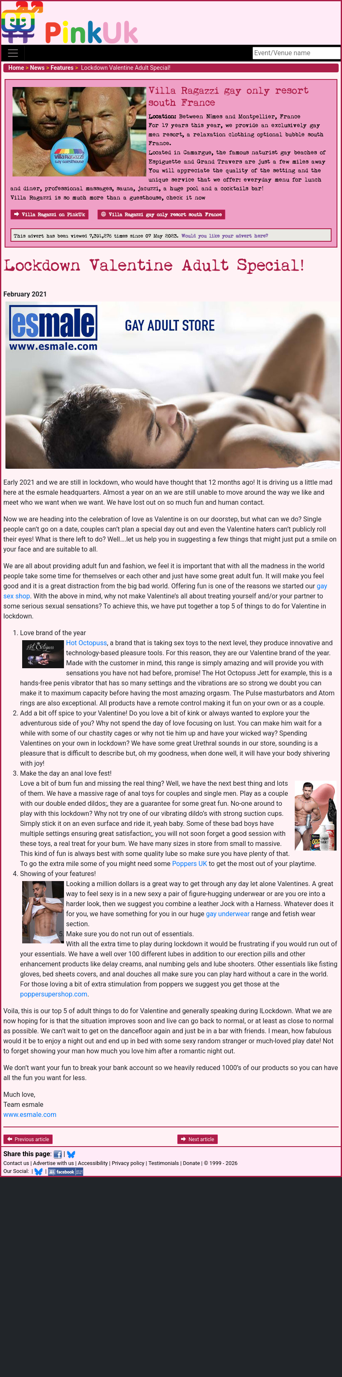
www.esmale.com (29, 1115)
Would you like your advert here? (224, 236)
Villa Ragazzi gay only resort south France (161, 214)
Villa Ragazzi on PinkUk (49, 214)
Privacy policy (128, 1163)
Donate (191, 1163)
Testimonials (163, 1163)
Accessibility (93, 1163)
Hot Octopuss (86, 643)
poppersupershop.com (53, 994)
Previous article (28, 1139)
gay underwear (228, 914)
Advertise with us (53, 1163)
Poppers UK (189, 864)
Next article (197, 1139)
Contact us (16, 1163)
